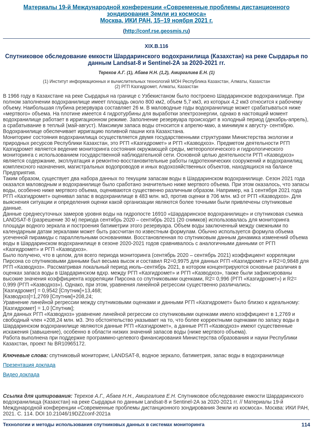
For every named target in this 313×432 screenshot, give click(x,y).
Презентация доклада (29, 365)
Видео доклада (21, 374)
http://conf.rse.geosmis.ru (156, 31)
